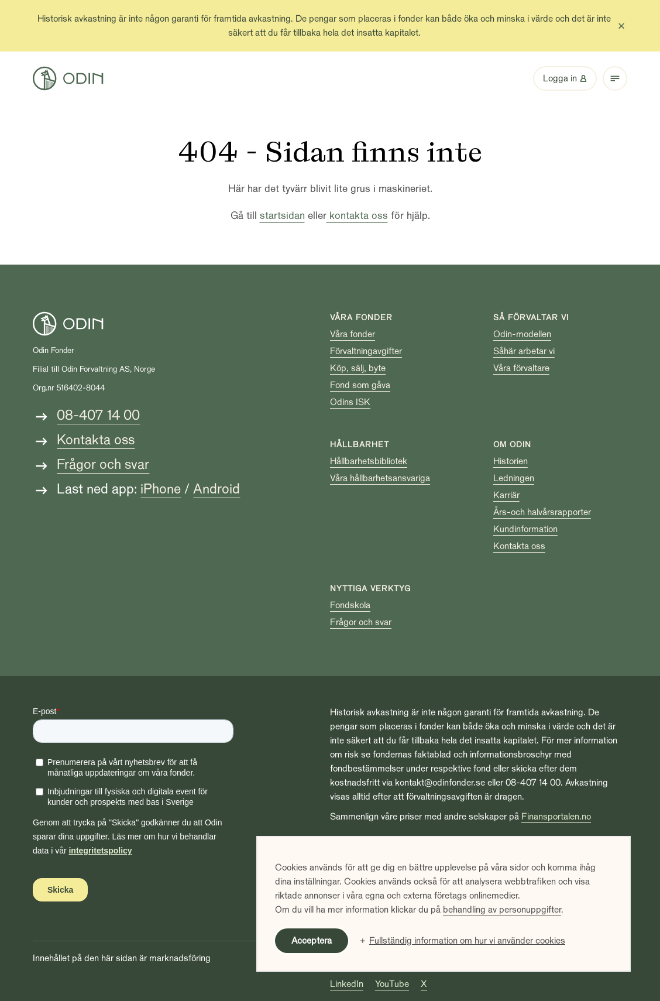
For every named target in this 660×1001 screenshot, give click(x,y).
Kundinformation (525, 529)
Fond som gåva (360, 385)
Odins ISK (350, 402)
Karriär (506, 495)
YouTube (392, 984)
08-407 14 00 (98, 415)
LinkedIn (346, 984)
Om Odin (512, 445)
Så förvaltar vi (531, 318)
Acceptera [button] (311, 941)
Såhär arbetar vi (524, 351)
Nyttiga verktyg (370, 589)
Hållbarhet (359, 445)
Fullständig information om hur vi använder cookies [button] (467, 941)
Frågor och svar (103, 464)
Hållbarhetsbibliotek (368, 461)
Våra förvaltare (521, 368)
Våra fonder (361, 318)
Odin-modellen (522, 334)
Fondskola (350, 605)
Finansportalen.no (556, 816)
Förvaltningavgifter (366, 351)
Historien (510, 461)
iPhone (160, 489)
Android (216, 489)
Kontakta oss (96, 439)
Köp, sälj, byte (358, 368)
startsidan (282, 215)
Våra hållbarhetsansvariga (380, 478)
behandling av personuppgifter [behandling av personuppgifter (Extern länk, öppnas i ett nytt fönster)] (502, 910)
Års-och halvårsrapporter (542, 512)
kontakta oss (357, 215)
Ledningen (513, 478)
